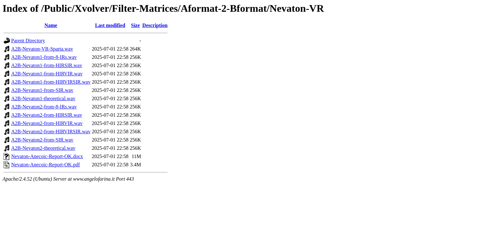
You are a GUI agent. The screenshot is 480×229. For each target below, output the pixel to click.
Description (155, 25)
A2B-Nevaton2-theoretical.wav (43, 148)
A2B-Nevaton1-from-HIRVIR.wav (47, 73)
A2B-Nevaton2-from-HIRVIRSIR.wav (51, 131)
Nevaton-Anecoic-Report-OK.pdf (45, 164)
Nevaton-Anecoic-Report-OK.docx (47, 156)
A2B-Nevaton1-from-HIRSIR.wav (46, 65)
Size (135, 25)
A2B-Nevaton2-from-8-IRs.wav (44, 106)
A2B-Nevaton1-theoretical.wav (43, 98)
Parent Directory (28, 40)
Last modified (110, 25)
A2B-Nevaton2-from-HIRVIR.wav (47, 123)
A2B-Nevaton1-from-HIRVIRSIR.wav (51, 82)
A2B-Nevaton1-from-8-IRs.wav (44, 57)
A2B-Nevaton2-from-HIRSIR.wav (46, 115)
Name (50, 25)
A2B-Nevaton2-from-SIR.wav (42, 139)
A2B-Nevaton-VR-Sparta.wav (42, 49)
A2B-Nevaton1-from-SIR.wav (42, 90)
